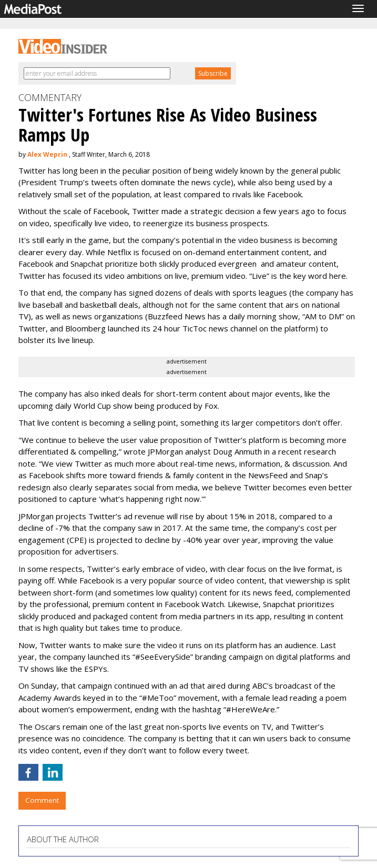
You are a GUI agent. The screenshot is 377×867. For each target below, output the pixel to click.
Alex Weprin (47, 154)
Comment (42, 800)
